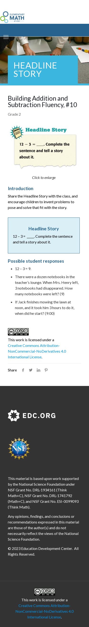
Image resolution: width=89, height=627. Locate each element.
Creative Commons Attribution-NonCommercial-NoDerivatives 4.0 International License (37, 351)
